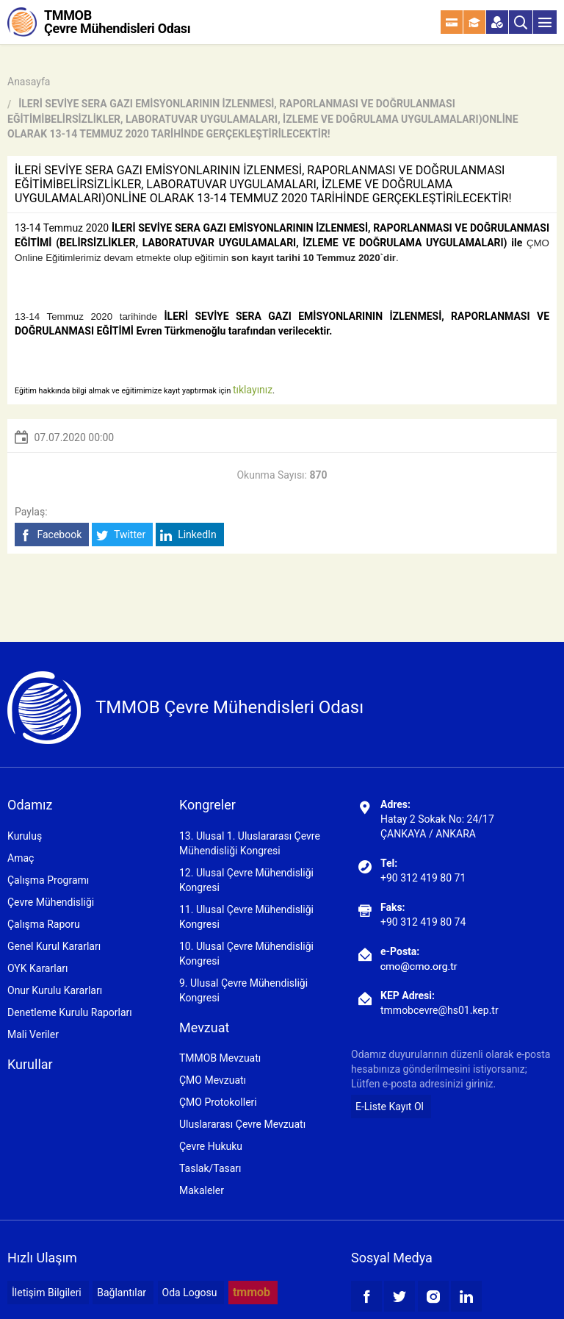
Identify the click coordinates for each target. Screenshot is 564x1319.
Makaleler (201, 1190)
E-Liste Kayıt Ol (389, 1106)
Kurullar (30, 1064)
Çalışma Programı (48, 880)
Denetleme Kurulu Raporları (69, 1012)
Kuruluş (24, 836)
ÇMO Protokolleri (218, 1102)
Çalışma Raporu (43, 924)
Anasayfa (28, 81)
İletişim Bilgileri (47, 1292)
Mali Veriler (33, 1034)
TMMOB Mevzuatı (220, 1058)
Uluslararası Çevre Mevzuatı (242, 1124)
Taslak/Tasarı (210, 1168)
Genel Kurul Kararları (54, 946)
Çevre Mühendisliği (50, 902)
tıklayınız (252, 390)
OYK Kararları (37, 968)
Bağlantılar (121, 1292)
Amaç (20, 858)
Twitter (120, 535)
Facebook (50, 535)
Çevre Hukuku (210, 1146)
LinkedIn (188, 535)
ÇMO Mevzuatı (212, 1080)
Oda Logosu (189, 1292)
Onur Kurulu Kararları (54, 990)
